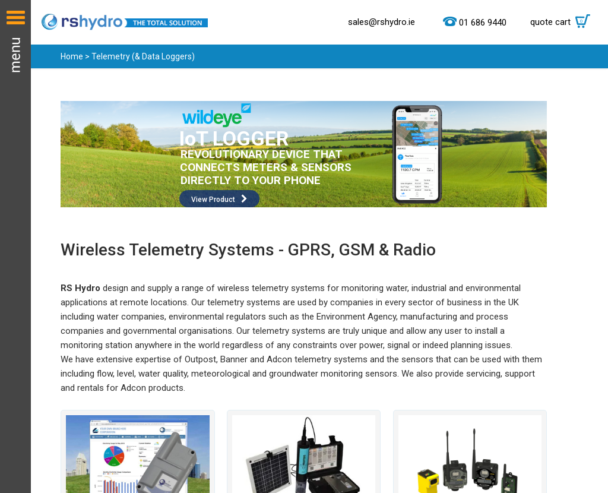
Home (72, 56)
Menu (15, 246)
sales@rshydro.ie (381, 22)
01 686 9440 (482, 22)
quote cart (563, 22)
